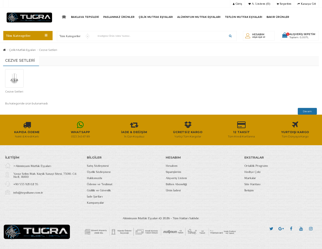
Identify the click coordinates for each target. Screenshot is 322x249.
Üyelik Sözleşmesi (98, 172)
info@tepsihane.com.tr (28, 192)
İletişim (249, 190)
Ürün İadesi (173, 190)
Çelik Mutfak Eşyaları (156, 16)
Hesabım (171, 165)
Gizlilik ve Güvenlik (99, 190)
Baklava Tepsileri (85, 16)
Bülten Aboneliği (176, 184)
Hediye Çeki (252, 172)
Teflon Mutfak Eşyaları (243, 16)
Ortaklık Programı (256, 165)
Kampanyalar (95, 202)
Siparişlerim (173, 172)
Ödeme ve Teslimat (99, 184)
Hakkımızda (94, 178)
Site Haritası (252, 184)
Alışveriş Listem (176, 178)
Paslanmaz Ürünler (119, 16)
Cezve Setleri (48, 49)
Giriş (237, 3)
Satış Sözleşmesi (98, 165)
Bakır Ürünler (278, 16)
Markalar (250, 178)
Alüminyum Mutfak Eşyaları (199, 16)
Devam (307, 111)
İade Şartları (95, 196)
